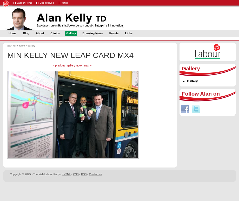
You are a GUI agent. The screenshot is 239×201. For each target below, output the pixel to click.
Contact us (95, 174)
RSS (84, 174)
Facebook (185, 109)
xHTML (66, 174)
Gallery (192, 81)
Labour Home (24, 2)
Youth (64, 2)
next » (87, 65)
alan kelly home (16, 45)
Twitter (196, 109)
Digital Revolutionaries (224, 191)
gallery (31, 45)
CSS (76, 174)
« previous (59, 65)
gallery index (74, 65)
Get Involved (47, 2)
